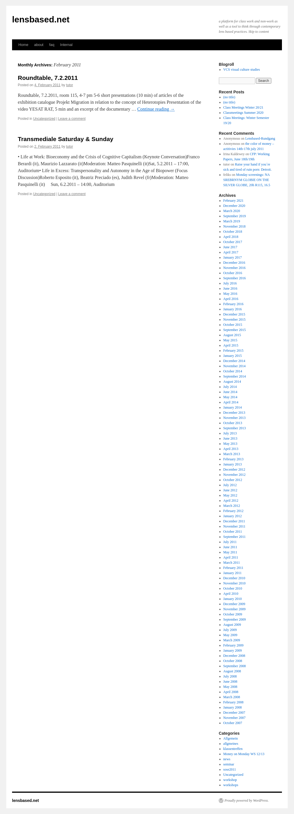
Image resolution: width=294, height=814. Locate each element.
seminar (228, 764)
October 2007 (232, 723)
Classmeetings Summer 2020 (243, 113)
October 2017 (232, 242)
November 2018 (234, 226)
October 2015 (232, 325)
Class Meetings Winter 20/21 (243, 107)
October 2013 (232, 423)
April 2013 (230, 449)
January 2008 (232, 707)
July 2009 (230, 630)
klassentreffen (233, 749)
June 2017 (230, 247)
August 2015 (232, 335)
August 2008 (232, 671)
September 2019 (234, 216)
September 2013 (234, 428)
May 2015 (230, 340)
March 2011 (231, 563)
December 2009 (234, 604)
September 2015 (234, 330)
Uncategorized (44, 119)
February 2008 (233, 702)
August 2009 (232, 625)
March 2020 (231, 211)
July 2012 (230, 485)
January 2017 (232, 257)
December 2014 (234, 361)
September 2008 (234, 666)
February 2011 (233, 568)
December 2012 (234, 469)
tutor (69, 85)
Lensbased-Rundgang (260, 138)
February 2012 (233, 511)
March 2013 (231, 454)
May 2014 (230, 397)
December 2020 (234, 206)
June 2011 (230, 547)
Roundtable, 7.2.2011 (48, 77)
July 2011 (230, 542)
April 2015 (230, 345)
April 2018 (230, 237)
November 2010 (234, 583)
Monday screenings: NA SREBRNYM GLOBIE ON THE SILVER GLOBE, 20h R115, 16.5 (246, 180)
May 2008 (230, 687)
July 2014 (230, 387)
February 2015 (233, 351)
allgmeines (230, 744)
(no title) (229, 97)
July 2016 (230, 283)
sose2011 (229, 769)
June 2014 (230, 392)
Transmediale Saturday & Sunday (65, 139)
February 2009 (233, 645)
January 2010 (232, 599)
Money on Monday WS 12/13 (243, 754)
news (227, 759)
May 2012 (230, 495)
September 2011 (234, 537)
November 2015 (234, 319)
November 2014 (234, 366)
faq (51, 45)
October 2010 (232, 588)
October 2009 (232, 614)
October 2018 (232, 232)
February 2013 (233, 459)
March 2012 (231, 506)
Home (23, 45)
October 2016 (232, 273)
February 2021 (233, 201)
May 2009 (230, 635)
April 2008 (230, 692)
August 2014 (232, 382)
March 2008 (231, 697)
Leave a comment (72, 119)
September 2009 (234, 619)
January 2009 (232, 650)
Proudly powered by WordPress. (247, 800)
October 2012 (232, 480)
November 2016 (234, 268)
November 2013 (234, 418)
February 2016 (233, 304)
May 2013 (230, 444)
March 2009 (231, 640)
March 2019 (231, 221)
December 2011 (234, 521)
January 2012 (232, 516)
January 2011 (232, 573)
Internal (66, 45)
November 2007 (234, 718)
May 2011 (230, 552)
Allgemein (230, 738)
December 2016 (234, 263)
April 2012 (230, 501)
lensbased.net (40, 19)
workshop (230, 780)
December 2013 (234, 413)
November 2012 (234, 475)
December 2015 (234, 314)
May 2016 (230, 294)
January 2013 (232, 464)
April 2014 (230, 402)
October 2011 (232, 532)
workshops (230, 785)
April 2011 (230, 557)
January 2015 (232, 356)
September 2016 (234, 278)
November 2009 (234, 609)
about (39, 45)
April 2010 (230, 594)
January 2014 (232, 407)
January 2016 (232, 309)
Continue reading (156, 109)
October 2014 (232, 371)
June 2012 (230, 490)
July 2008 (230, 676)
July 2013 (230, 433)
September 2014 (234, 376)
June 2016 (230, 288)
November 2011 (234, 526)
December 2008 (234, 656)
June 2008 (230, 682)
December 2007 (234, 713)
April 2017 (230, 252)
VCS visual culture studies (241, 70)
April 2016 (230, 299)
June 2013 (230, 438)
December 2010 (234, 578)
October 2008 (232, 661)
